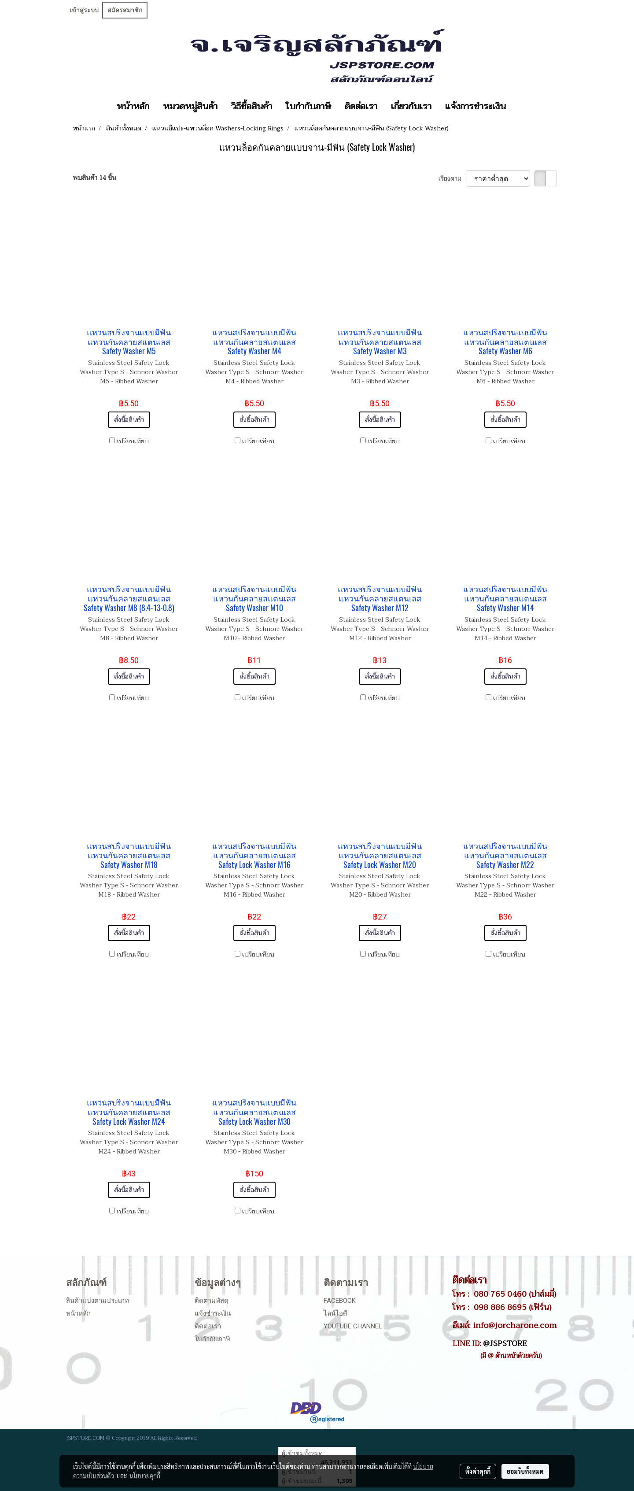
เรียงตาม (453, 178)
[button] (520, 106)
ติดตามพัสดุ (212, 1301)
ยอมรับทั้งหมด (525, 1471)
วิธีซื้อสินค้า (251, 106)
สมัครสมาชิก (124, 10)
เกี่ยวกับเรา (411, 106)
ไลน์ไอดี (335, 1313)
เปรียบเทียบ (133, 441)
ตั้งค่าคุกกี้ (477, 1471)
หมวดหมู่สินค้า (190, 106)
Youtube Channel (353, 1326)
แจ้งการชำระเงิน (475, 106)
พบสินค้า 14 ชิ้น (94, 177)
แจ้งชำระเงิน (213, 1313)
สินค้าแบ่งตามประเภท (97, 1301)
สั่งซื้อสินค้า (129, 420)
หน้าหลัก (133, 106)
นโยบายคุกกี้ (144, 1476)
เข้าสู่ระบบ (84, 10)
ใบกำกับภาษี (308, 106)
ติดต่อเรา (361, 106)
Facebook (340, 1301)
